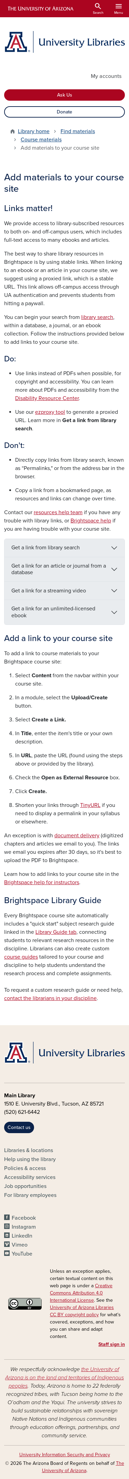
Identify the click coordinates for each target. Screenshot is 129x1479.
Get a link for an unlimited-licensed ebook (53, 612)
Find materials (78, 131)
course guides (21, 956)
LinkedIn (22, 1235)
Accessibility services (29, 1177)
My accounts (106, 76)
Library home (34, 131)
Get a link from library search (45, 547)
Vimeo (20, 1244)
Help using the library (30, 1159)
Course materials (41, 139)
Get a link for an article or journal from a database (58, 569)
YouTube (22, 1253)
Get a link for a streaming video (48, 590)
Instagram (24, 1226)
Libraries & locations (28, 1150)
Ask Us (64, 95)
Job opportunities (25, 1186)
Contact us (19, 1127)
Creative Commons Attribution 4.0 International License (81, 1293)
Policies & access (25, 1168)
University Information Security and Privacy (64, 1455)
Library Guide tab (55, 932)
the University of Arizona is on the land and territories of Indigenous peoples (64, 1377)
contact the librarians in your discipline (50, 998)
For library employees (30, 1195)
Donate (64, 112)
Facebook (24, 1218)
